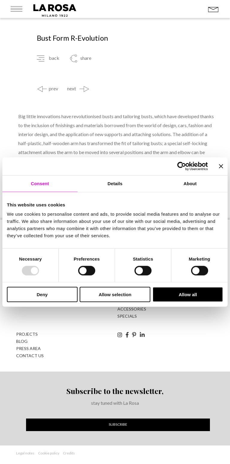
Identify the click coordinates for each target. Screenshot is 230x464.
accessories (131, 308)
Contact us (30, 355)
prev (53, 88)
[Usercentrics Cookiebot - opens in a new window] (181, 166)
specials (127, 316)
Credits (69, 453)
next (71, 88)
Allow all (188, 294)
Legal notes (25, 453)
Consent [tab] (40, 183)
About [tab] (190, 183)
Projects (27, 334)
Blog (22, 341)
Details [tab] (115, 183)
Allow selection (115, 294)
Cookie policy (48, 453)
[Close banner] (221, 166)
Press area (28, 348)
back (54, 58)
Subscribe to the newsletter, (115, 391)
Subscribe (118, 424)
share (85, 58)
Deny (42, 294)
